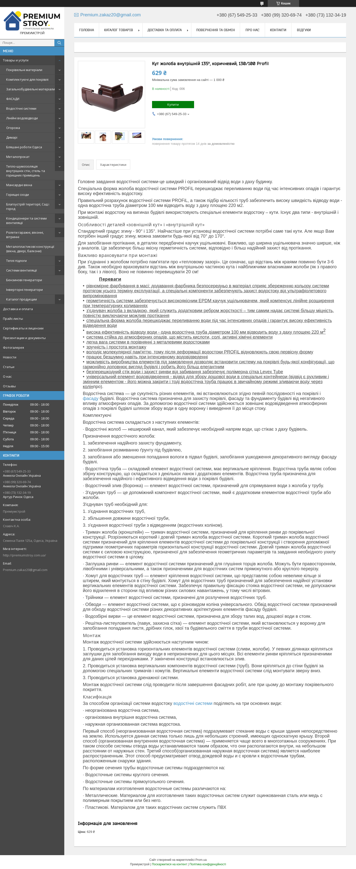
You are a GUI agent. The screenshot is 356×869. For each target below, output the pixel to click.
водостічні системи (192, 703)
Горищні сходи (17, 194)
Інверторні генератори (24, 289)
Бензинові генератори (24, 280)
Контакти (278, 30)
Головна (86, 30)
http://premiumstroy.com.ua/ (24, 555)
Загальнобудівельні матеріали (30, 89)
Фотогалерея (13, 347)
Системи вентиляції (21, 270)
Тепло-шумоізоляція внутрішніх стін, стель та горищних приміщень (25, 170)
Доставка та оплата (165, 30)
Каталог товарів (118, 30)
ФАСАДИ (12, 99)
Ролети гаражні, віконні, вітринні (25, 234)
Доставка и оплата (18, 309)
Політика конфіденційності (207, 864)
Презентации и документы (24, 338)
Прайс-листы (13, 318)
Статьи (8, 367)
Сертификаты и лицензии (23, 328)
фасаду (90, 398)
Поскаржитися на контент (169, 864)
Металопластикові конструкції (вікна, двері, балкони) (30, 248)
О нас (7, 376)
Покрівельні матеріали (24, 70)
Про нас (252, 30)
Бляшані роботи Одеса (24, 147)
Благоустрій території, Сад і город (27, 206)
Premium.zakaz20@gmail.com (25, 570)
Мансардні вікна (19, 185)
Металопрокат (18, 156)
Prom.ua (201, 860)
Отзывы (9, 386)
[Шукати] (59, 43)
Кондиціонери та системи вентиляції (26, 220)
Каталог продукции (21, 299)
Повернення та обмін (215, 30)
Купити (173, 104)
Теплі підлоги (16, 260)
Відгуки (304, 30)
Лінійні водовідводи (22, 118)
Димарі (11, 137)
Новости (9, 357)
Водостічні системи (21, 108)
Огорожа (13, 127)
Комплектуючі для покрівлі (27, 79)
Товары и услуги (15, 60)
